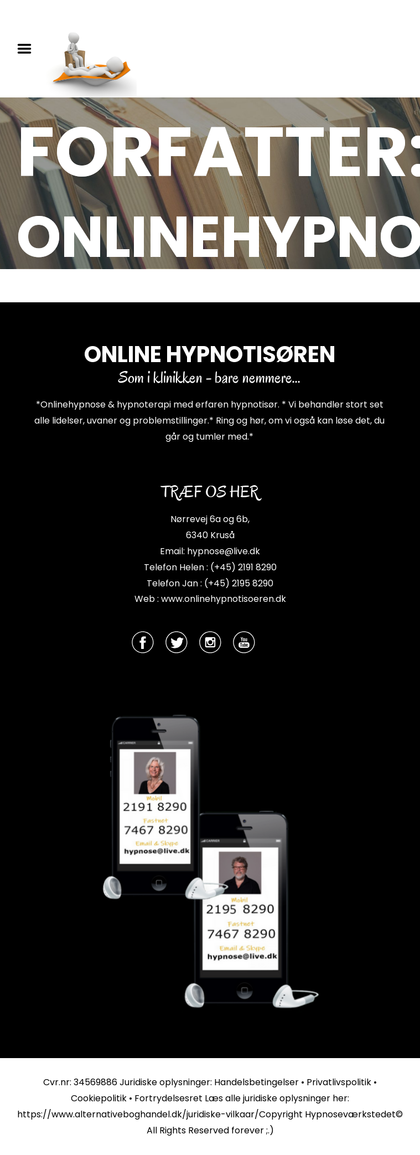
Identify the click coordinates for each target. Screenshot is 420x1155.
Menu (28, 48)
